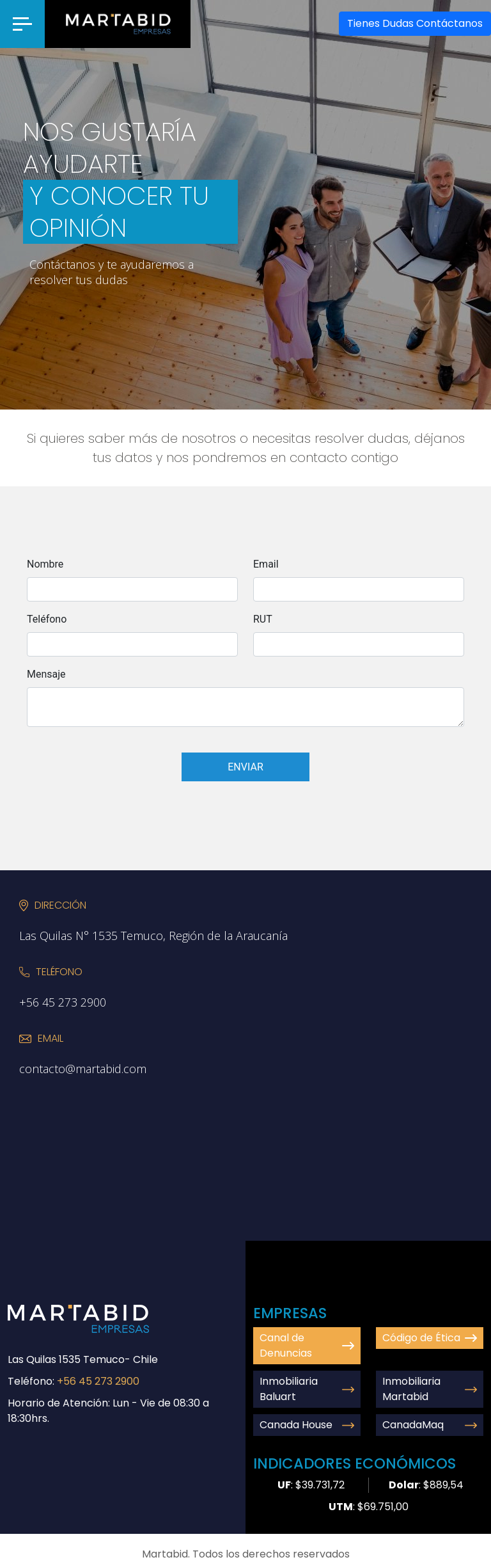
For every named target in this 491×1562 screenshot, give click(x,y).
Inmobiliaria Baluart (307, 1389)
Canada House (307, 1424)
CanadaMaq (429, 1424)
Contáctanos (415, 23)
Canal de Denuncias (307, 1345)
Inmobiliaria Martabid (429, 1389)
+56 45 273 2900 (98, 1381)
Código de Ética (429, 1337)
